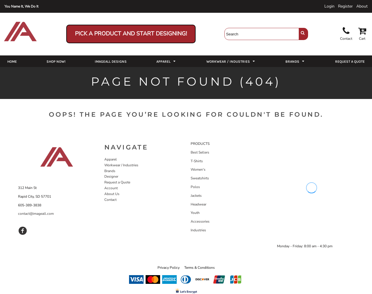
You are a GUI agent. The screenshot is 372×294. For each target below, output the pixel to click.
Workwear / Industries (121, 165)
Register (345, 6)
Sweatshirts (200, 178)
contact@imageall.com (36, 213)
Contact (110, 199)
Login (329, 6)
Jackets (196, 195)
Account (111, 188)
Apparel (110, 159)
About (362, 6)
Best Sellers (200, 152)
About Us (111, 194)
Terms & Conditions (199, 267)
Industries (198, 230)
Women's (198, 169)
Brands (109, 171)
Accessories (200, 221)
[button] (166, 61)
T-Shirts (197, 161)
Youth (195, 212)
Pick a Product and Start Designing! (131, 33)
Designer (111, 176)
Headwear (198, 204)
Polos (195, 187)
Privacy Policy (169, 267)
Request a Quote (117, 182)
